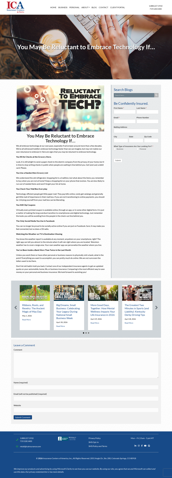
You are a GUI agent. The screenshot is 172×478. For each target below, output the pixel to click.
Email (117, 118)
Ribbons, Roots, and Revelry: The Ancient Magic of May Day (33, 308)
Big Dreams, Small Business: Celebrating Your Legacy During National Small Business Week (68, 312)
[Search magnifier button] (156, 95)
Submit (118, 160)
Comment (18, 349)
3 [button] (88, 333)
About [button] (84, 7)
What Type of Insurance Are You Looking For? (133, 146)
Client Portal (117, 7)
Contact (103, 7)
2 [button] (86, 333)
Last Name (142, 108)
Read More (26, 320)
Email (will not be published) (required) (30, 394)
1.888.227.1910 (155, 6)
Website (17, 405)
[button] (16, 308)
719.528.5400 (156, 9)
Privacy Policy (95, 438)
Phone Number (143, 118)
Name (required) (21, 382)
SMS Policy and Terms (98, 446)
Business (62, 7)
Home (53, 7)
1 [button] (83, 333)
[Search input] (134, 95)
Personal (74, 7)
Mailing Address (120, 127)
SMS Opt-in (94, 442)
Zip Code (148, 137)
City (115, 137)
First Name (119, 108)
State (131, 137)
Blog (94, 7)
